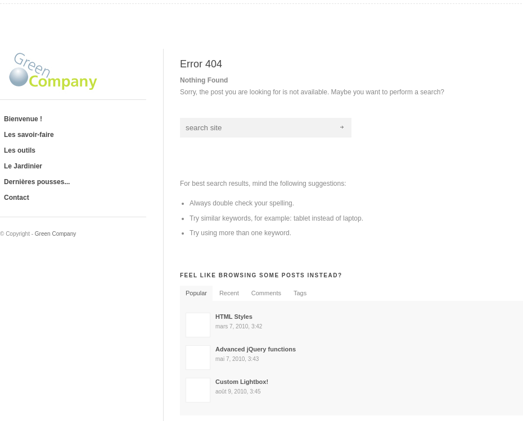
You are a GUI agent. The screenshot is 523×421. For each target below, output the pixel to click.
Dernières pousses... (37, 182)
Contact (16, 198)
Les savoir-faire (29, 135)
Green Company (55, 234)
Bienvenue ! (23, 119)
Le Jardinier (23, 166)
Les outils (19, 150)
